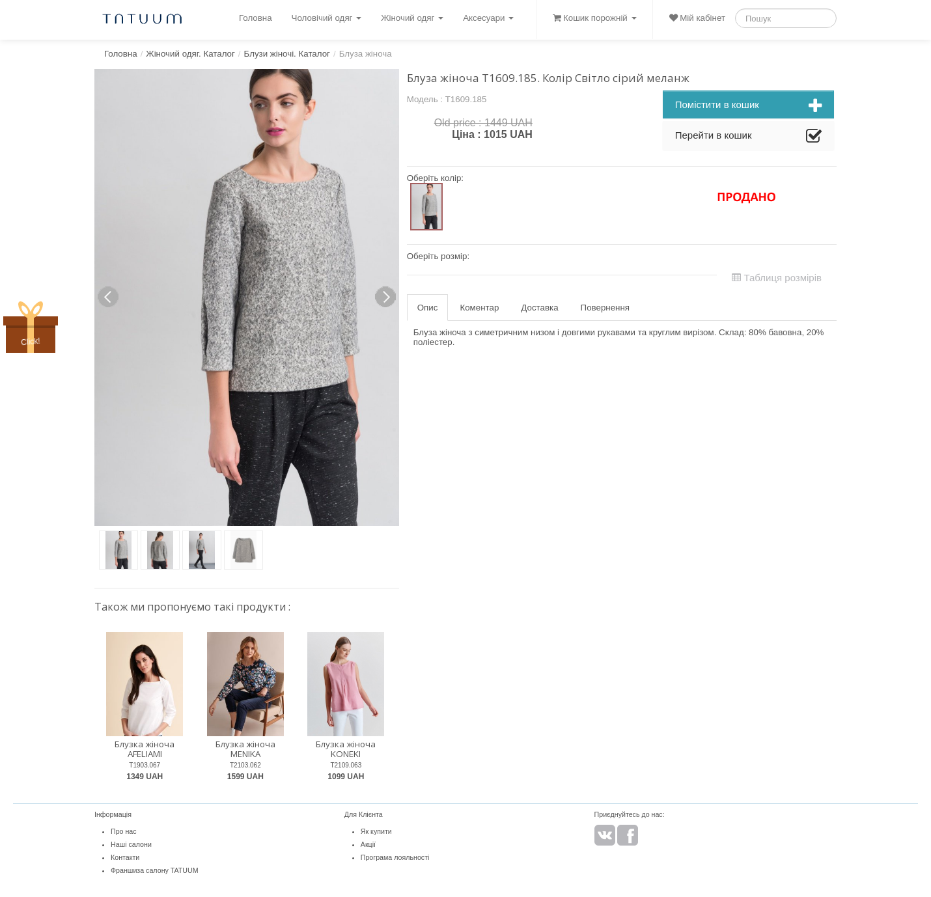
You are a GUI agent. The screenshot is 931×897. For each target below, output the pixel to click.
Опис (427, 307)
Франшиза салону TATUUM (155, 870)
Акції (368, 844)
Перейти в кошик (748, 136)
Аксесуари (488, 18)
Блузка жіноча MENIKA (245, 749)
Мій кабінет (697, 18)
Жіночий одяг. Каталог (190, 54)
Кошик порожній (594, 18)
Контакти (125, 857)
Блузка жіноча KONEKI (346, 749)
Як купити (376, 831)
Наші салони (131, 844)
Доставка (539, 307)
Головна (255, 18)
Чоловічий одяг (327, 18)
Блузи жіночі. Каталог (287, 54)
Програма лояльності (395, 857)
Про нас (124, 831)
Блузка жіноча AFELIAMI (144, 749)
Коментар (479, 307)
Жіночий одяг (412, 18)
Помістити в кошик (748, 106)
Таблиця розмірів (777, 277)
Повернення (605, 307)
